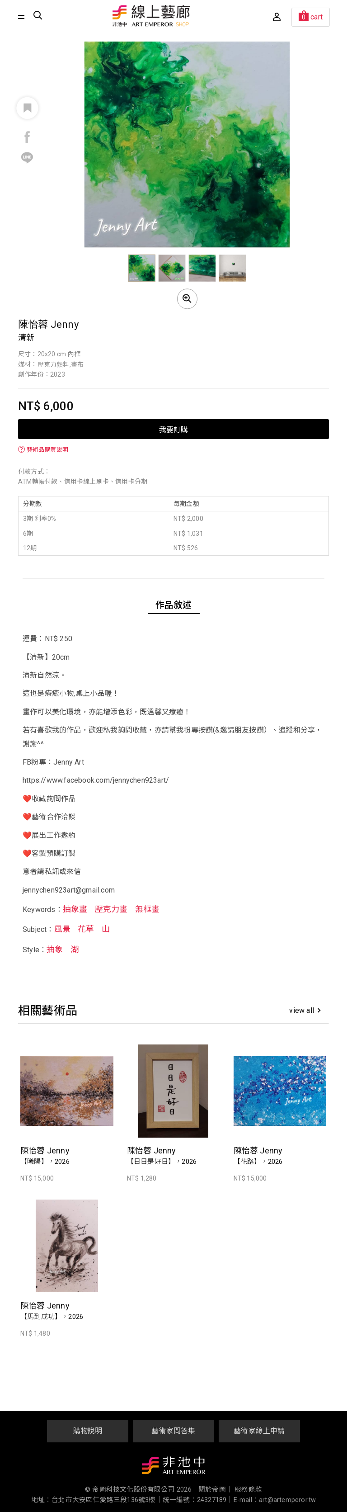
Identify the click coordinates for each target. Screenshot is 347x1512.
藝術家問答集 (173, 1431)
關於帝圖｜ (215, 1489)
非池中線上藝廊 (151, 16)
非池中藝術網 (173, 1467)
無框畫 (147, 909)
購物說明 (88, 1431)
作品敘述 (173, 605)
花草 (86, 929)
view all (304, 1010)
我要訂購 (173, 429)
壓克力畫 (111, 909)
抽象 (55, 949)
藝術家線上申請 (259, 1431)
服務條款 (248, 1489)
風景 (62, 929)
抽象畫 (75, 909)
